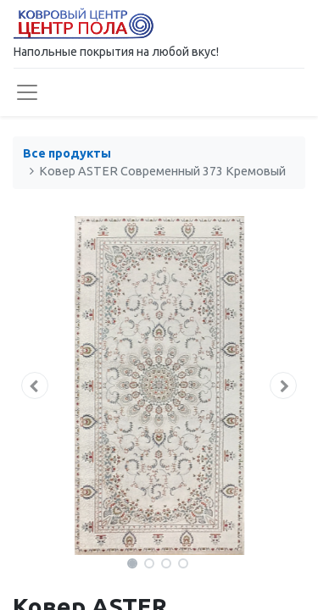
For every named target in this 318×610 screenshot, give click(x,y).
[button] (35, 385)
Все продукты (67, 153)
